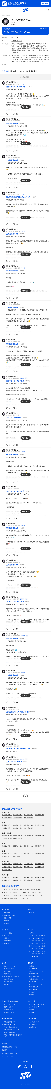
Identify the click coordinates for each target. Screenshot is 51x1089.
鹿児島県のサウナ (29, 880)
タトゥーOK (5, 895)
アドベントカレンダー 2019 (37, 951)
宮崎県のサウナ (17, 880)
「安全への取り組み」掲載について (13, 1036)
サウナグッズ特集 (9, 969)
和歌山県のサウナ (18, 856)
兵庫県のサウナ (39, 853)
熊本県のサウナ (39, 877)
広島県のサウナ (39, 864)
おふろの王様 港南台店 (13, 418)
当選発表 (6, 938)
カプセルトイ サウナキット (37, 984)
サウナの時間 (33, 989)
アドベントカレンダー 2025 (37, 935)
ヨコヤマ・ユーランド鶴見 (15, 381)
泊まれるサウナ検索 (9, 915)
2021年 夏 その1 (8, 979)
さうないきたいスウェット (11, 976)
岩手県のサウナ (28, 815)
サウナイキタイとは (9, 1004)
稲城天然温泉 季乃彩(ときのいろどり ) (18, 197)
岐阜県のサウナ (7, 846)
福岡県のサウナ (7, 877)
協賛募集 (6, 943)
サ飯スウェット (8, 974)
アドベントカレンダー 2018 (37, 954)
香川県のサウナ (28, 867)
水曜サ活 (22, 378)
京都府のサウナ (17, 853)
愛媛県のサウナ (39, 867)
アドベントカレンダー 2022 (37, 943)
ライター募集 (33, 956)
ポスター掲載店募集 (9, 1027)
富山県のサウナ (17, 836)
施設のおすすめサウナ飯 (36, 971)
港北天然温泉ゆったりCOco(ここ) (17, 712)
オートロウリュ (24, 889)
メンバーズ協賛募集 (9, 1032)
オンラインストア (9, 966)
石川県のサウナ (28, 836)
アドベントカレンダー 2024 (37, 938)
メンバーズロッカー (34, 1007)
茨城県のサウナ (7, 825)
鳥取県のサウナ (7, 864)
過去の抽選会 (7, 941)
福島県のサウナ (28, 818)
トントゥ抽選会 (8, 933)
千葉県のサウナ (7, 828)
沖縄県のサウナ (41, 880)
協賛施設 (31, 1010)
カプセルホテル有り (17, 895)
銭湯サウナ (5, 892)
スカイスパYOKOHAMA (14, 762)
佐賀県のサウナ (17, 877)
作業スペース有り (29, 895)
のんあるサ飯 (33, 969)
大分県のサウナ (7, 880)
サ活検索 (6, 921)
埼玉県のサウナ (39, 825)
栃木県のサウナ (17, 825)
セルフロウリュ (13, 889)
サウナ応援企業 (33, 987)
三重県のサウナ (39, 846)
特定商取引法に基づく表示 (9, 1047)
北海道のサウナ (7, 815)
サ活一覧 (31, 913)
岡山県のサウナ (28, 864)
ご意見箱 (31, 1027)
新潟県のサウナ (7, 836)
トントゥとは (7, 935)
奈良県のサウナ (7, 856)
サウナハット (7, 971)
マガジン (31, 933)
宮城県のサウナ (39, 815)
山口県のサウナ (7, 867)
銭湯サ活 (31, 995)
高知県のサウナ (7, 870)
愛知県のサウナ (28, 846)
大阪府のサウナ (28, 853)
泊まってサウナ (33, 992)
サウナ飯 (21, 84)
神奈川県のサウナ (29, 828)
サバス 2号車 (32, 982)
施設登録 (6, 923)
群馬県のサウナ (28, 825)
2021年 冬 (6, 984)
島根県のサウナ (17, 864)
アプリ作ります (33, 974)
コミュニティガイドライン (9, 1053)
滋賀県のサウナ (7, 853)
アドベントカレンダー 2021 (37, 946)
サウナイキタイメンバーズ (36, 1004)
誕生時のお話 (7, 1007)
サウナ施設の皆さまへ (10, 1022)
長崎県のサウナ (28, 877)
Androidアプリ (8, 1012)
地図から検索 (7, 918)
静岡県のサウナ (17, 846)
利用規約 (4, 1050)
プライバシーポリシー (8, 1056)
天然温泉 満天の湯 (16, 41)
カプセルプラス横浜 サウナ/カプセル (18, 749)
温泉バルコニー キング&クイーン (17, 87)
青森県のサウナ (17, 815)
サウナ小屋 (5, 898)
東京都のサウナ (17, 828)
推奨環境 (4, 1044)
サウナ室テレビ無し (24, 892)
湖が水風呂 (13, 898)
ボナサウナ (13, 892)
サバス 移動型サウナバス (36, 979)
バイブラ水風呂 (36, 892)
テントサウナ (41, 895)
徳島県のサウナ (17, 867)
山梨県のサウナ (7, 839)
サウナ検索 (7, 913)
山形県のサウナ (17, 818)
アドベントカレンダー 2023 (37, 941)
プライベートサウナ (24, 898)
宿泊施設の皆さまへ (9, 1024)
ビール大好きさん (21, 20)
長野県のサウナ (17, 839)
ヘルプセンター (33, 1022)
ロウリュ (5, 889)
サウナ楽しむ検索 (34, 976)
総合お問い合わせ (34, 1024)
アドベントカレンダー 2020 (37, 948)
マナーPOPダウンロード (11, 1030)
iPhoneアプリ (7, 1010)
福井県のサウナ (39, 836)
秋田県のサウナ (7, 818)
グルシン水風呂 (35, 889)
